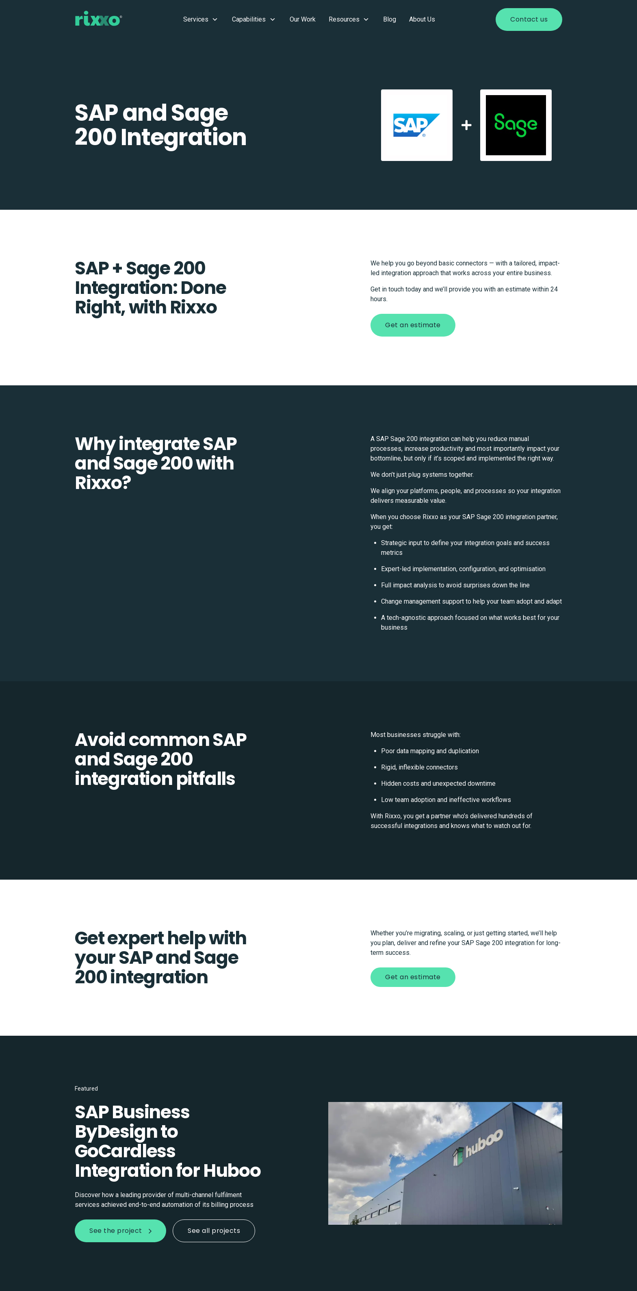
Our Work (303, 19)
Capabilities (254, 19)
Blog (389, 19)
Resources (349, 19)
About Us (422, 19)
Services (201, 19)
